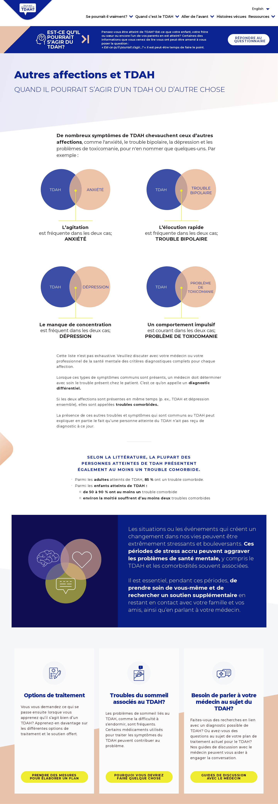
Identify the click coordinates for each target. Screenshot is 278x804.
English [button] (257, 9)
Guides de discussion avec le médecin (223, 776)
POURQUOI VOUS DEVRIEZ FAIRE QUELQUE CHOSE (139, 776)
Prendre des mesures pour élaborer (54, 776)
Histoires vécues (231, 17)
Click (131, 17)
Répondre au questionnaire (250, 39)
